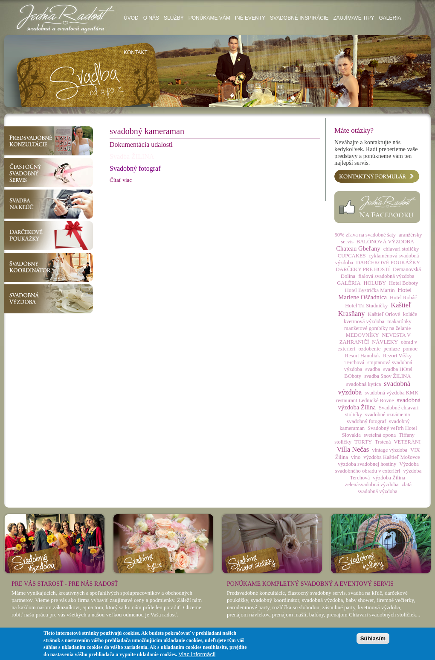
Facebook (377, 207)
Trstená (383, 442)
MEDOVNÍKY (362, 335)
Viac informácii (197, 654)
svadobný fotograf (366, 421)
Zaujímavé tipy (353, 18)
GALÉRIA (348, 283)
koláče (410, 314)
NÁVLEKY (385, 342)
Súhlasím (373, 638)
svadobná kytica (363, 384)
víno (355, 457)
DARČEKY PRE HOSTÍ (363, 269)
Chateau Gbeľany (358, 248)
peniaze (391, 349)
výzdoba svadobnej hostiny (367, 464)
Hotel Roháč (403, 298)
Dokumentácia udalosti (141, 144)
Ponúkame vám (209, 18)
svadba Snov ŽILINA (387, 376)
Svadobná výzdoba (48, 298)
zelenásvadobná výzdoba (372, 485)
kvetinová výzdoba (364, 321)
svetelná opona (380, 435)
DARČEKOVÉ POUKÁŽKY (388, 263)
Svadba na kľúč (48, 204)
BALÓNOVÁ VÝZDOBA (385, 242)
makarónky (399, 321)
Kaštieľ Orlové (384, 314)
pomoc (410, 349)
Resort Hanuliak (362, 356)
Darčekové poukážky (48, 235)
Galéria (390, 18)
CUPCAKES (352, 256)
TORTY (363, 442)
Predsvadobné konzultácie (48, 140)
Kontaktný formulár (376, 176)
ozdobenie (369, 349)
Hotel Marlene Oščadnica (375, 293)
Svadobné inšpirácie (299, 18)
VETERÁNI (407, 442)
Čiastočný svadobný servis (48, 172)
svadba (372, 369)
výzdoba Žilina (389, 478)
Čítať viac (121, 180)
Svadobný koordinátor (48, 267)
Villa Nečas (352, 449)
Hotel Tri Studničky (366, 306)
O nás (151, 18)
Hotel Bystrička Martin (370, 290)
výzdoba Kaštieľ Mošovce (391, 457)
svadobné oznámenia (387, 415)
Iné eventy (250, 18)
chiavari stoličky (401, 249)
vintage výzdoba (389, 450)
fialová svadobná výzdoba (386, 276)
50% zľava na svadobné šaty (365, 235)
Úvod (131, 18)
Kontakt (136, 52)
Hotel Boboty (403, 283)
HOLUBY (375, 283)
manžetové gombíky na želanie (377, 328)
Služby (174, 18)
